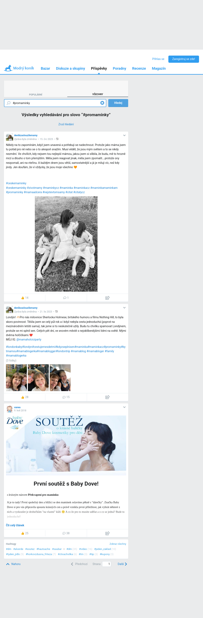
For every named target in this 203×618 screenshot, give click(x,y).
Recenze (139, 68)
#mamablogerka (26, 351)
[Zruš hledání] (66, 124)
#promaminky (14, 192)
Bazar (45, 68)
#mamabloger (95, 351)
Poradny (119, 68)
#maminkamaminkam (104, 187)
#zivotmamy (34, 187)
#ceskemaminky (16, 183)
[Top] (13, 564)
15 (66, 397)
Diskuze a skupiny (70, 68)
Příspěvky (99, 68)
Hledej (118, 102)
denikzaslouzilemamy (25, 135)
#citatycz (79, 192)
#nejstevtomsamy (54, 192)
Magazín (159, 68)
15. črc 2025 (46, 139)
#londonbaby (14, 346)
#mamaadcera (33, 192)
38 (66, 533)
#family (109, 351)
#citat (69, 192)
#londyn (27, 346)
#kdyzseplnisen (64, 346)
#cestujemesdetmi (43, 346)
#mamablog (78, 351)
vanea (17, 407)
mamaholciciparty (30, 339)
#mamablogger (46, 351)
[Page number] (106, 564)
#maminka (66, 187)
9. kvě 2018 (20, 410)
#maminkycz (51, 187)
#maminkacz (81, 187)
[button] (58, 139)
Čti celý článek (15, 525)
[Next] (122, 564)
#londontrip (63, 351)
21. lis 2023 (46, 311)
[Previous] (79, 564)
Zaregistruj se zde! (183, 59)
